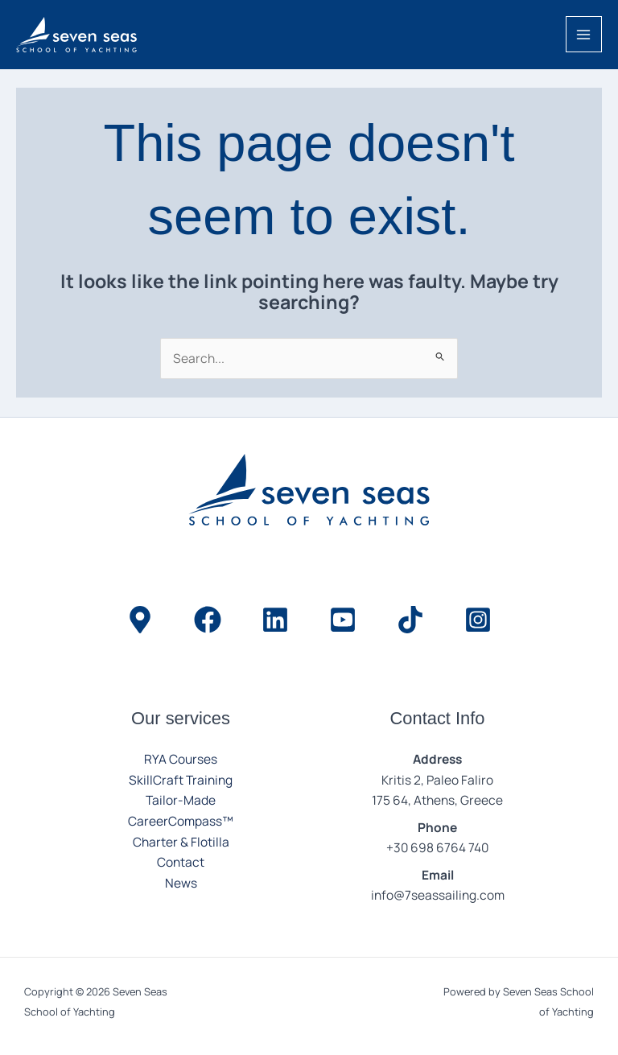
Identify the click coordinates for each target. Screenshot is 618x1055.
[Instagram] (478, 619)
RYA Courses (180, 759)
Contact (180, 862)
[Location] (140, 619)
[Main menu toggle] (584, 34)
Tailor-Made (181, 800)
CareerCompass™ (180, 821)
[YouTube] (342, 619)
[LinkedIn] (275, 619)
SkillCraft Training (181, 780)
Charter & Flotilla (181, 842)
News (181, 883)
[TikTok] (410, 619)
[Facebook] (207, 619)
